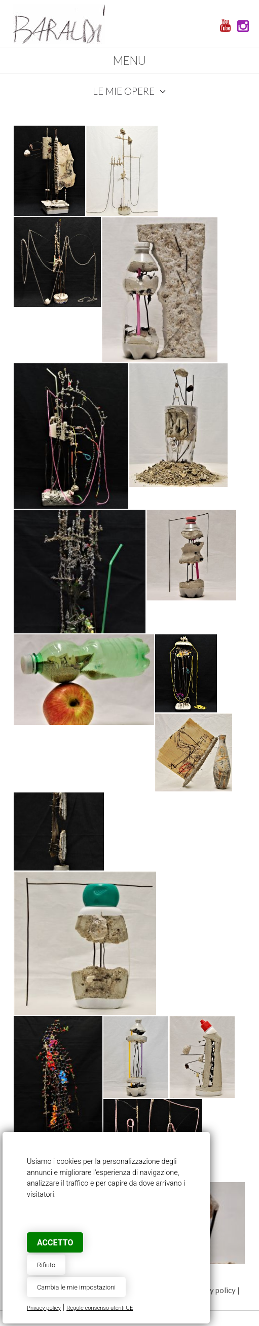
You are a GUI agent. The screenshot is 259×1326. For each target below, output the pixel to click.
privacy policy (212, 1290)
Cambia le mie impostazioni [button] (76, 1287)
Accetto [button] (55, 1242)
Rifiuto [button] (46, 1265)
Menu (129, 60)
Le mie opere (129, 91)
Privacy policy (44, 1308)
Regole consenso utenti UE (99, 1308)
